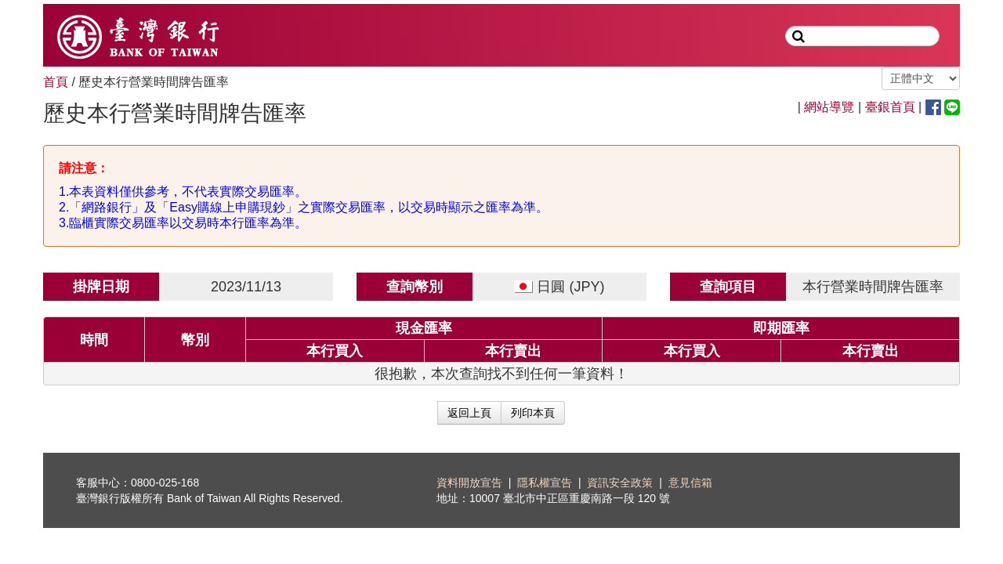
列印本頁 (533, 413)
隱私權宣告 (544, 482)
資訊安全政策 (620, 482)
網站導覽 (829, 107)
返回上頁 (469, 413)
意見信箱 (690, 482)
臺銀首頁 (890, 107)
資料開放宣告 (469, 482)
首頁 (55, 82)
